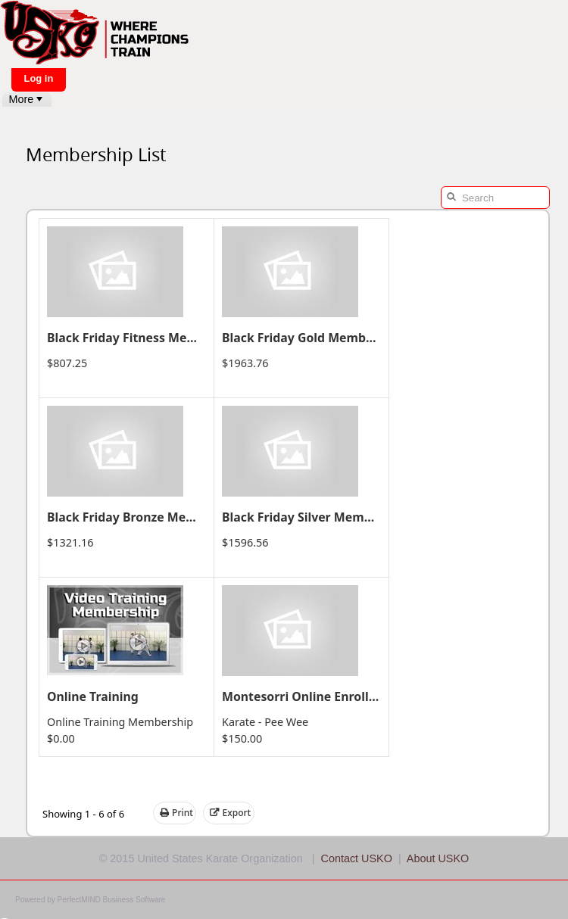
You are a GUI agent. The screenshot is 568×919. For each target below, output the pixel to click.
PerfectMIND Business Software (112, 900)
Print (176, 813)
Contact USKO (356, 858)
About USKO (438, 858)
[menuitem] (26, 99)
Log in (38, 78)
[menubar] (26, 99)
